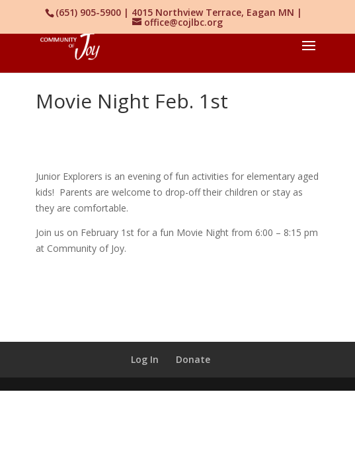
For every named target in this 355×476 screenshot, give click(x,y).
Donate (193, 359)
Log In (145, 359)
